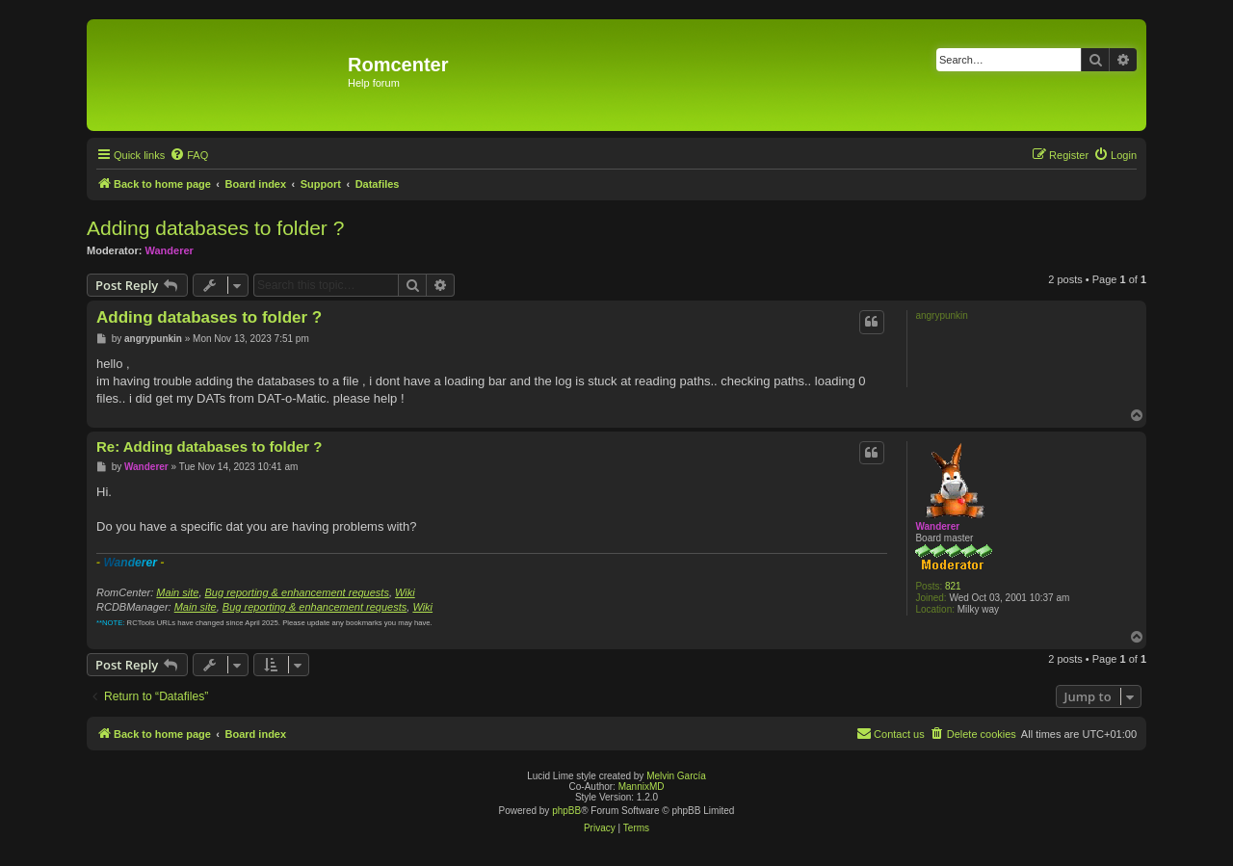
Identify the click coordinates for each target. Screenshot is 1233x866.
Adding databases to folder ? (215, 228)
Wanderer (169, 250)
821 (953, 586)
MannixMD (641, 786)
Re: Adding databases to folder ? (209, 446)
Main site (177, 592)
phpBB (566, 810)
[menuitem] (189, 155)
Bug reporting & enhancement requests (297, 592)
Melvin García (676, 776)
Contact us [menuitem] (890, 733)
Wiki (405, 592)
